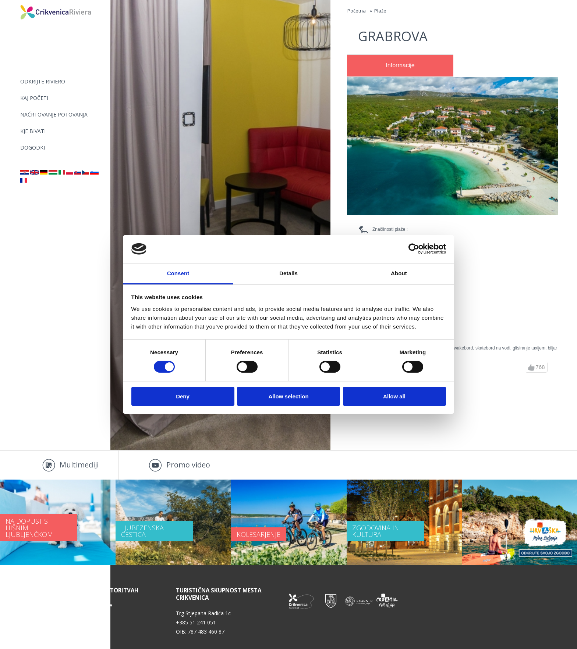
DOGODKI (32, 147)
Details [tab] (288, 273)
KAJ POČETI (34, 97)
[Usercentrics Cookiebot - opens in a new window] (414, 248)
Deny (183, 396)
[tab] (400, 65)
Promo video (188, 465)
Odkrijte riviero (42, 81)
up (531, 367)
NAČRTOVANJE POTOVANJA (54, 114)
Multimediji (79, 465)
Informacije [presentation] (400, 65)
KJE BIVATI (33, 131)
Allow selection (288, 396)
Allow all (394, 396)
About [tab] (399, 273)
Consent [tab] (178, 273)
